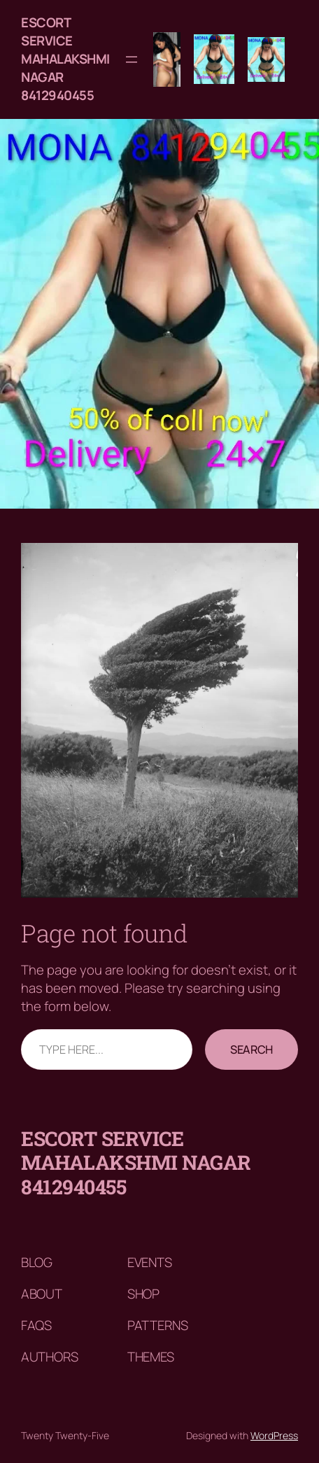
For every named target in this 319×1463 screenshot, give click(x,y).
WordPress (274, 1435)
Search (251, 1049)
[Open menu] (131, 59)
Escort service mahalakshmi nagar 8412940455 (65, 58)
